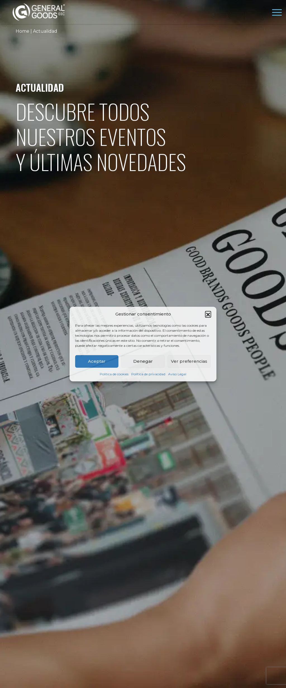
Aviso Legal (177, 374)
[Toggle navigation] (277, 13)
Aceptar (97, 361)
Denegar (143, 361)
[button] (208, 314)
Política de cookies (114, 374)
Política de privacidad (148, 374)
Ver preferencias (189, 361)
